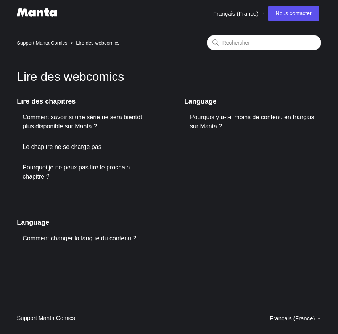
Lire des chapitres (46, 101)
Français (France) (239, 13)
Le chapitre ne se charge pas (62, 147)
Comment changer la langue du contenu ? (79, 238)
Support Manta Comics (42, 43)
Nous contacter (294, 13)
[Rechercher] (264, 42)
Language (200, 101)
